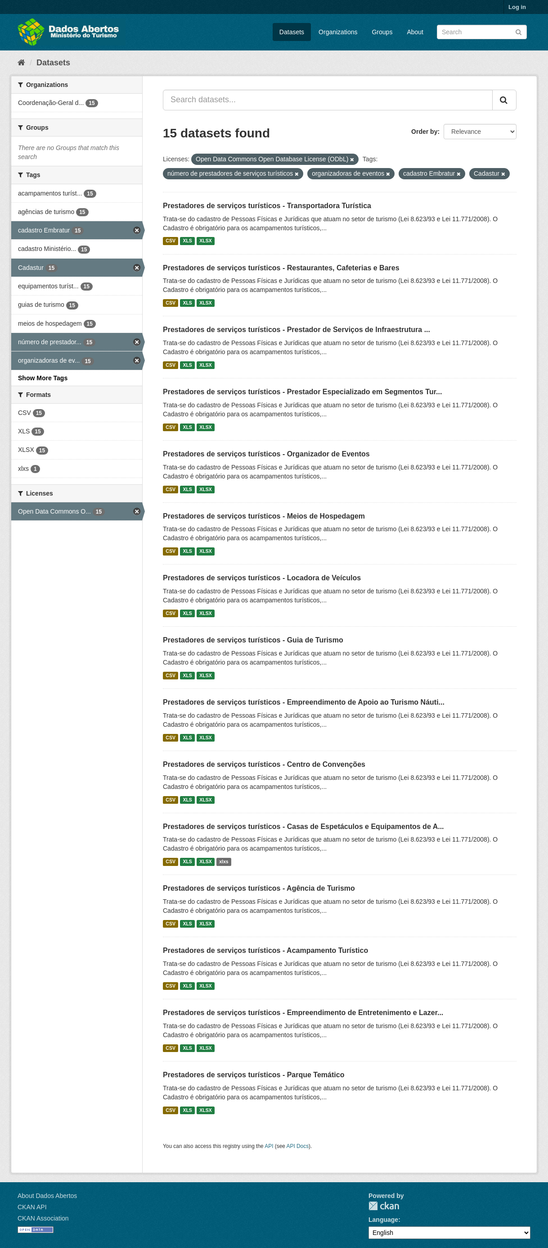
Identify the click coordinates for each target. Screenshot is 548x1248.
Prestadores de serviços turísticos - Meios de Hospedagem (264, 516)
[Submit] (518, 31)
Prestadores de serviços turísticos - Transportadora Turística (267, 206)
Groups (382, 32)
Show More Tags (42, 378)
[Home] (21, 62)
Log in (517, 7)
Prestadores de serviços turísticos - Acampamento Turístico (265, 950)
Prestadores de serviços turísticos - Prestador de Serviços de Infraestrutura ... (296, 329)
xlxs (223, 861)
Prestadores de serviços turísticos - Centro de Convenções (264, 764)
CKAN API (32, 1207)
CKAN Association (43, 1218)
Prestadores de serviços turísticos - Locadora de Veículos (262, 578)
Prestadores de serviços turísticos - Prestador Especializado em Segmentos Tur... (302, 392)
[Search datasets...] (328, 100)
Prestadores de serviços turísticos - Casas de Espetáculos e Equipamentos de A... (303, 826)
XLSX (205, 241)
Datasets (291, 32)
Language (383, 1219)
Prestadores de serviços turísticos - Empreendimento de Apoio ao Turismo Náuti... (304, 702)
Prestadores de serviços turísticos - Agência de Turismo (259, 888)
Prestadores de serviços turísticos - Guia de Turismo (253, 640)
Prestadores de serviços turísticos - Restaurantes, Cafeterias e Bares (281, 268)
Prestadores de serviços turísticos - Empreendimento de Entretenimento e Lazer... (303, 1012)
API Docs (298, 1146)
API (269, 1146)
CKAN (383, 1206)
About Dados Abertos (47, 1195)
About (415, 32)
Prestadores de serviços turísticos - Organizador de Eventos (266, 454)
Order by (424, 131)
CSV (170, 241)
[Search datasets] (482, 32)
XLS (187, 241)
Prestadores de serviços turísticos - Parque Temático (253, 1075)
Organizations (338, 32)
